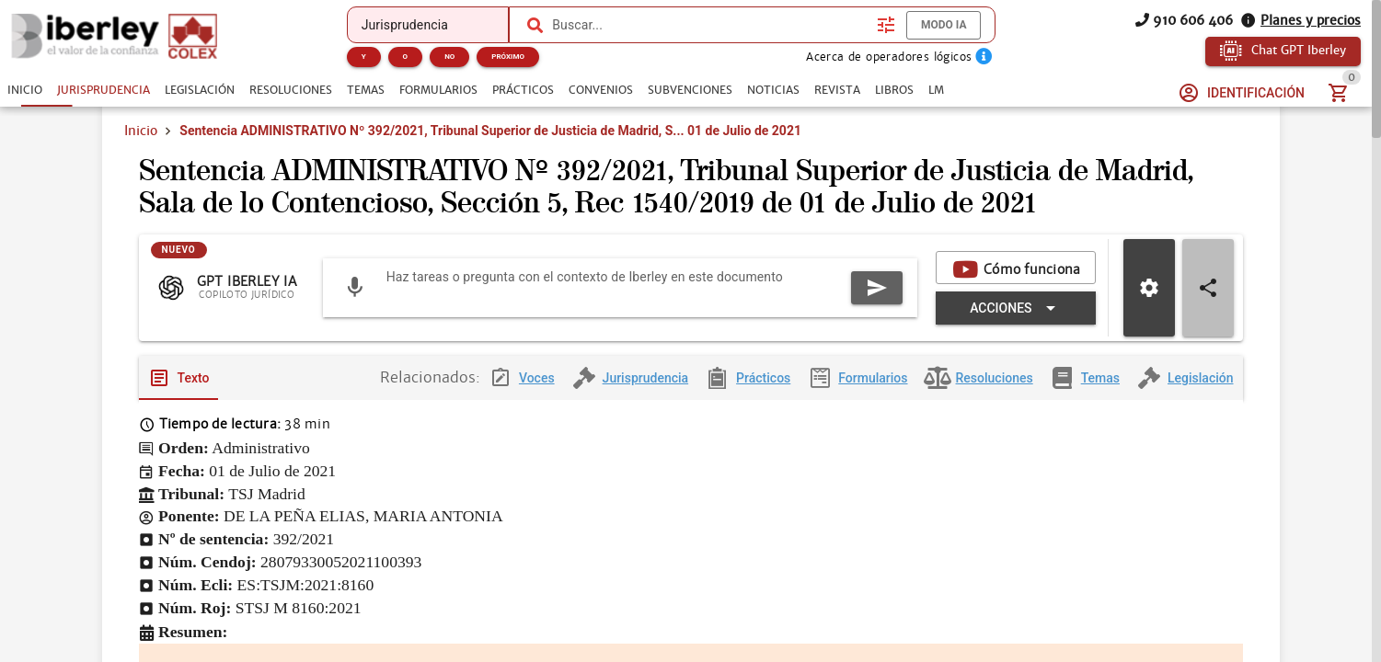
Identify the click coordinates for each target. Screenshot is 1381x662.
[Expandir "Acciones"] (1015, 377)
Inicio (140, 130)
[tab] (25, 90)
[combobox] (710, 25)
